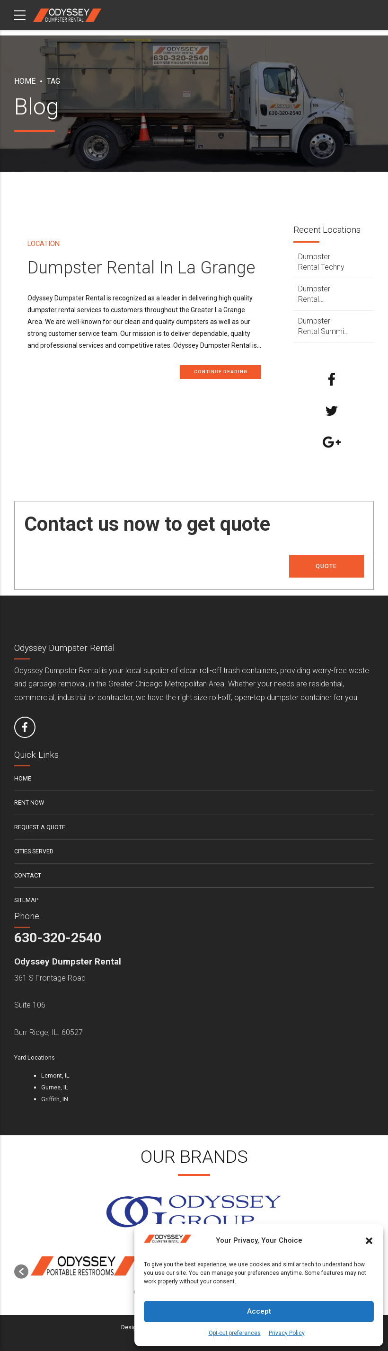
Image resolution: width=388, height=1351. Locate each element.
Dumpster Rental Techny (321, 262)
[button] (369, 1241)
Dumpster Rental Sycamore (315, 294)
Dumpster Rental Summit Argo (322, 326)
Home (24, 81)
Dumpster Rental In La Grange (141, 268)
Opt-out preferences (235, 1333)
